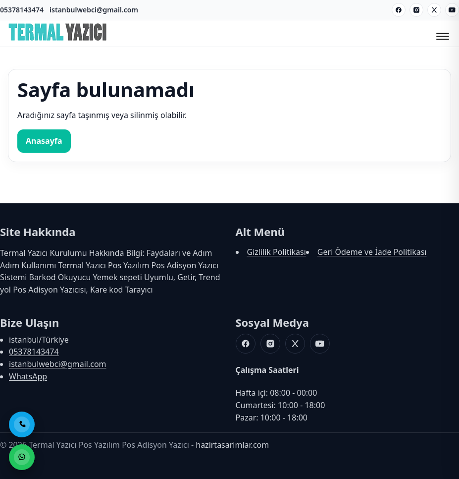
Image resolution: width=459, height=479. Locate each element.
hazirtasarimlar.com (232, 444)
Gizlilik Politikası (276, 251)
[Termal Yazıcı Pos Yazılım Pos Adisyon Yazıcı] (57, 40)
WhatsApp (28, 376)
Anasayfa (44, 140)
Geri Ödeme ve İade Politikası (372, 251)
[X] (434, 10)
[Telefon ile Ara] (22, 424)
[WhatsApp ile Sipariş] (22, 457)
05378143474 (22, 9)
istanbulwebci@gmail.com (94, 9)
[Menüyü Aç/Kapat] (441, 33)
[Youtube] (452, 10)
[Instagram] (416, 10)
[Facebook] (399, 10)
